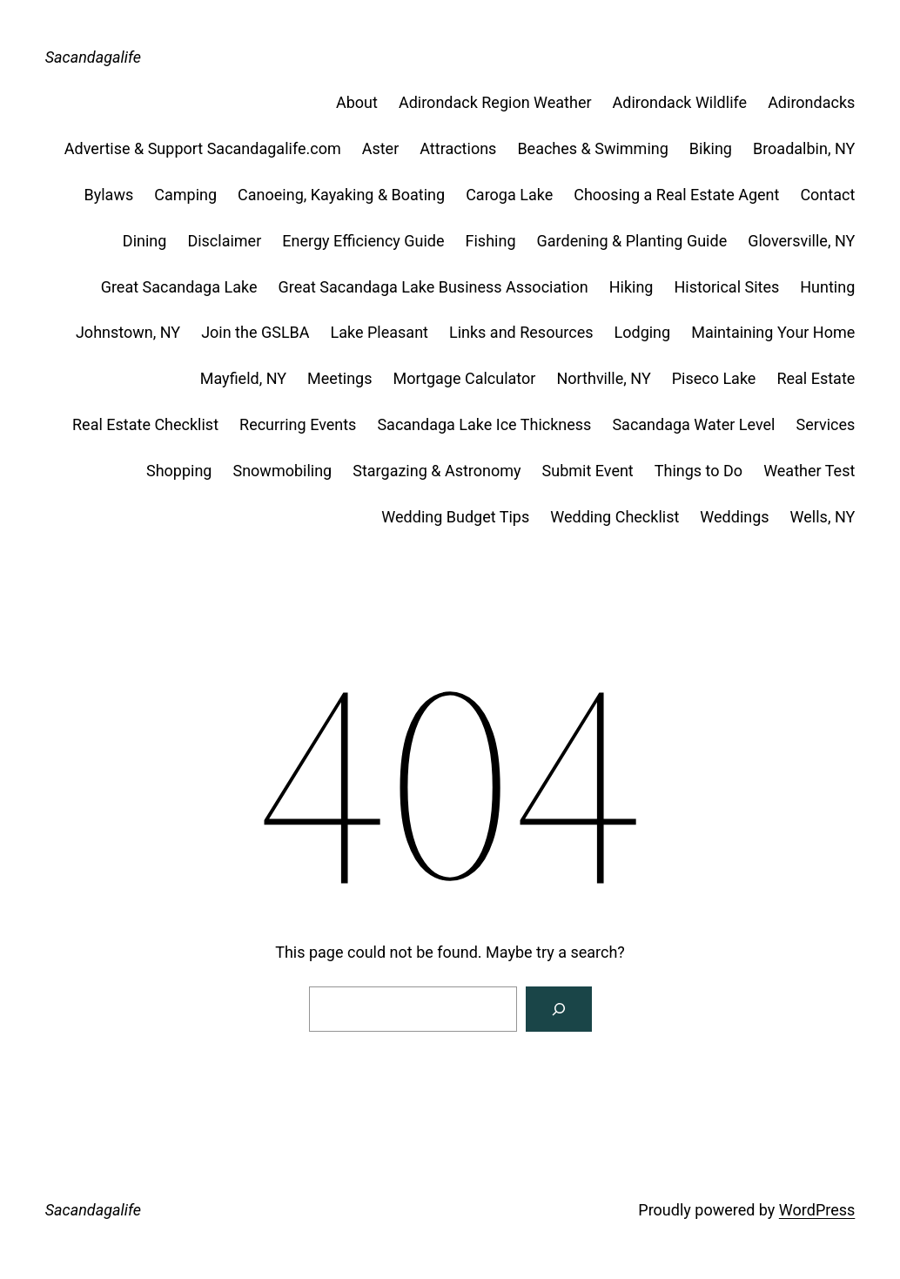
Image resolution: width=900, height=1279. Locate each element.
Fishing (491, 241)
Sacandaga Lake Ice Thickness (484, 424)
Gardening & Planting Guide (632, 241)
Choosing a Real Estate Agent (676, 194)
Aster (381, 148)
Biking (710, 148)
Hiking (631, 287)
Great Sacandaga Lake (179, 287)
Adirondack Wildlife (680, 102)
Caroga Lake (509, 194)
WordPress (817, 1210)
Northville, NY (603, 378)
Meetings (339, 378)
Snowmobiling (282, 470)
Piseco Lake (714, 378)
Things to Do (698, 470)
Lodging (643, 332)
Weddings (734, 517)
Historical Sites (726, 287)
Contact (827, 194)
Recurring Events (297, 424)
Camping (185, 194)
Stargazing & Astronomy (437, 470)
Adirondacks (811, 102)
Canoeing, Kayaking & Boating (341, 194)
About (357, 102)
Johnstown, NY (128, 332)
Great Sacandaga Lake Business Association (433, 287)
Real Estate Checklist (145, 424)
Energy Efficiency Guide (363, 241)
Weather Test (809, 470)
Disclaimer (224, 241)
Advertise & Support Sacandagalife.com (202, 148)
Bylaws (109, 194)
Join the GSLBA (255, 332)
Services (825, 424)
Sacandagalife (93, 57)
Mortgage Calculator (464, 378)
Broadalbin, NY (804, 148)
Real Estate (815, 378)
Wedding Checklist (614, 517)
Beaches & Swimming (592, 148)
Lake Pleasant (379, 332)
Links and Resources (521, 332)
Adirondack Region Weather (495, 102)
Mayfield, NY (243, 378)
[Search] (559, 1009)
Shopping (179, 470)
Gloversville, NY (801, 241)
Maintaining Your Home (773, 332)
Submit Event (588, 470)
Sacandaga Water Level (693, 424)
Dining (145, 241)
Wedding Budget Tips (455, 517)
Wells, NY (823, 517)
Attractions (458, 148)
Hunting (827, 287)
